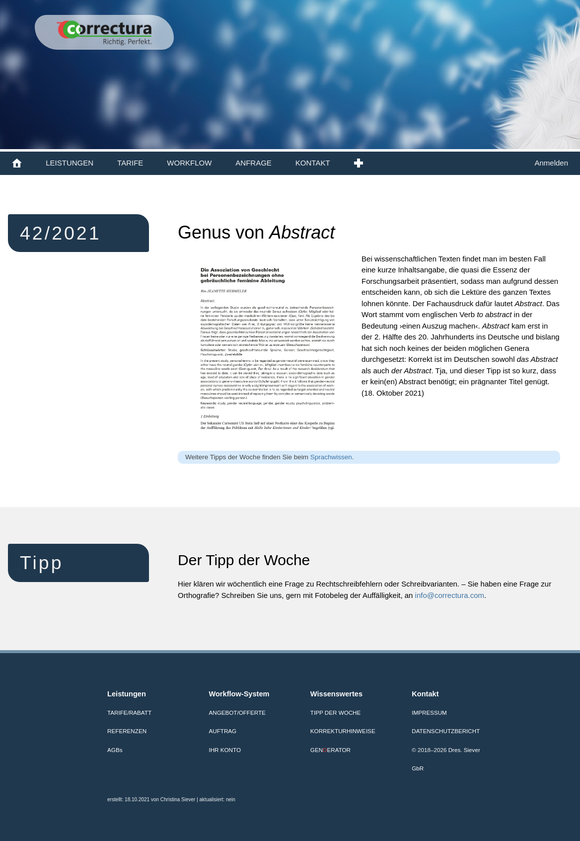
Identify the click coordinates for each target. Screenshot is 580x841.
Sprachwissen (331, 457)
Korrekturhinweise (342, 731)
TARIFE (130, 163)
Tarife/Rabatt (129, 712)
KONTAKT (312, 163)
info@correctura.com (449, 595)
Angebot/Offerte (237, 712)
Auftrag (222, 731)
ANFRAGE (253, 163)
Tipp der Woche (335, 712)
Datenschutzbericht (446, 731)
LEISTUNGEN (69, 163)
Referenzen (126, 731)
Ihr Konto (225, 750)
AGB (114, 750)
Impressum (429, 712)
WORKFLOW (189, 163)
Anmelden (551, 163)
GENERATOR (330, 750)
